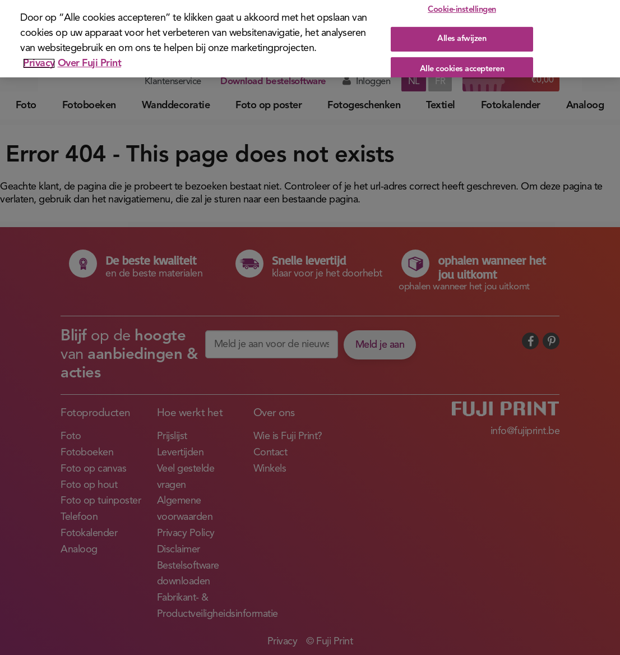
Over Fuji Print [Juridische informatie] (90, 59)
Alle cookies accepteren (462, 65)
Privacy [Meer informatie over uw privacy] (39, 59)
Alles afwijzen (461, 34)
